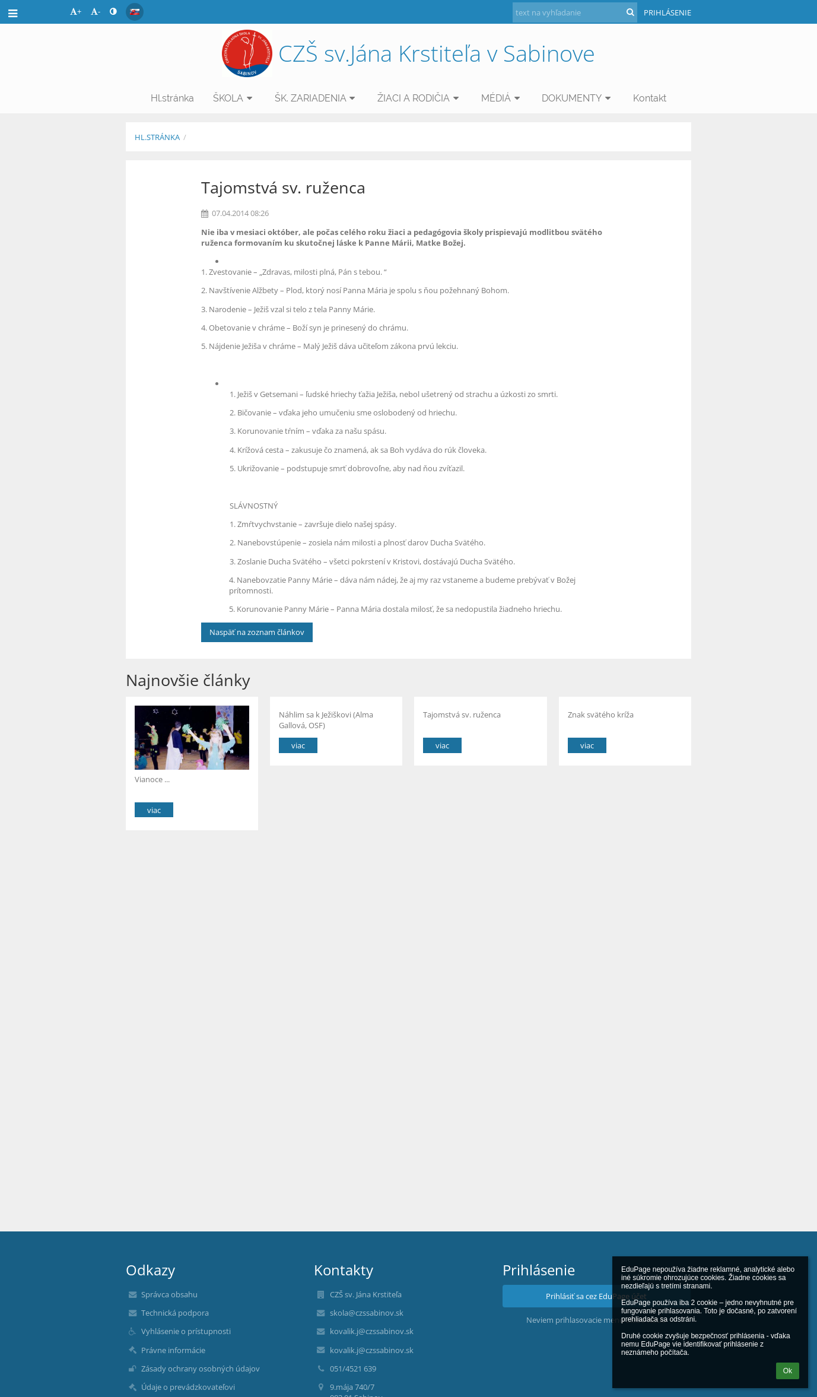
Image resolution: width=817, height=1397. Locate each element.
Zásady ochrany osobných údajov (200, 1368)
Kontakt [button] (649, 98)
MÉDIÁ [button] (502, 98)
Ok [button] (787, 1371)
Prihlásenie (667, 12)
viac (154, 810)
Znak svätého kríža (601, 714)
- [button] (95, 11)
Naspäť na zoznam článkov (256, 632)
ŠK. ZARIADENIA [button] (317, 98)
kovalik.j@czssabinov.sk (372, 1331)
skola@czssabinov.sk (366, 1312)
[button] (135, 12)
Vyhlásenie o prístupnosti (186, 1331)
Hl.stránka (157, 137)
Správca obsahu (169, 1294)
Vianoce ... (152, 779)
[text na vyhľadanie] (575, 12)
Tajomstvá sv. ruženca (462, 714)
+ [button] (75, 11)
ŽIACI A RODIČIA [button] (419, 98)
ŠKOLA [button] (234, 98)
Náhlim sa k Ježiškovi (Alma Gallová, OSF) (326, 719)
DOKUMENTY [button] (578, 98)
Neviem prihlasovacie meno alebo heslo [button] (596, 1320)
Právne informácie (173, 1350)
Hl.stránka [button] (172, 98)
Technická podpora (175, 1312)
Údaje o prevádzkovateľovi (188, 1387)
